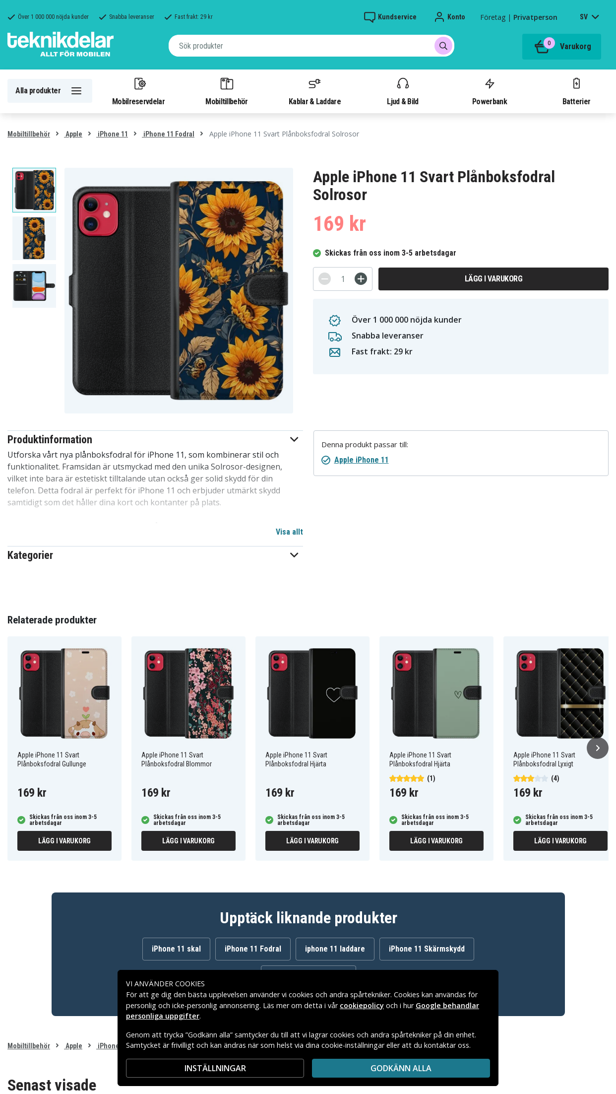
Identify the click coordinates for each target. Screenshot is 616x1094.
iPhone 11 (112, 134)
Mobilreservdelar (138, 91)
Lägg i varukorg (494, 278)
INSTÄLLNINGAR (215, 1068)
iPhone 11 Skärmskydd (427, 949)
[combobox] (311, 46)
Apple (73, 134)
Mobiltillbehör (226, 91)
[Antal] (343, 279)
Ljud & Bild (402, 91)
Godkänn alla (400, 1068)
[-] (324, 279)
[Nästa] (598, 748)
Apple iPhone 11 (361, 460)
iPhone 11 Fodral (168, 134)
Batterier (576, 91)
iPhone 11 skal (176, 949)
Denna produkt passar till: (364, 444)
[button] (155, 439)
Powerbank (489, 91)
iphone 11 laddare (335, 949)
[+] (361, 279)
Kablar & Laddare (315, 91)
